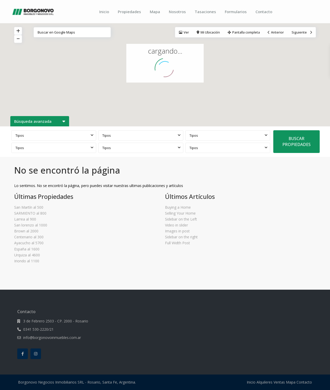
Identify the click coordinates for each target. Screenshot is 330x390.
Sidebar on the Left (181, 219)
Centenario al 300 (29, 236)
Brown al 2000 (26, 231)
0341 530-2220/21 (38, 329)
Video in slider (176, 225)
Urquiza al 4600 (27, 255)
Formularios (236, 11)
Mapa (155, 11)
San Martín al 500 (28, 207)
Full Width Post (177, 242)
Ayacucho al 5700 (29, 242)
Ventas (279, 382)
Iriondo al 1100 (26, 260)
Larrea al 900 (25, 219)
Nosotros (177, 11)
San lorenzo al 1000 (30, 225)
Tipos (19, 135)
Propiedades (129, 11)
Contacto (263, 11)
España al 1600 (26, 249)
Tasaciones (205, 11)
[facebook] (22, 353)
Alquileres (265, 382)
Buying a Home (178, 207)
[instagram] (35, 353)
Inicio (104, 11)
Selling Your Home (180, 213)
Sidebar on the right (181, 236)
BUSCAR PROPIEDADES (296, 141)
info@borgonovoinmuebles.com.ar (52, 337)
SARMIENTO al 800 (30, 213)
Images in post (177, 231)
